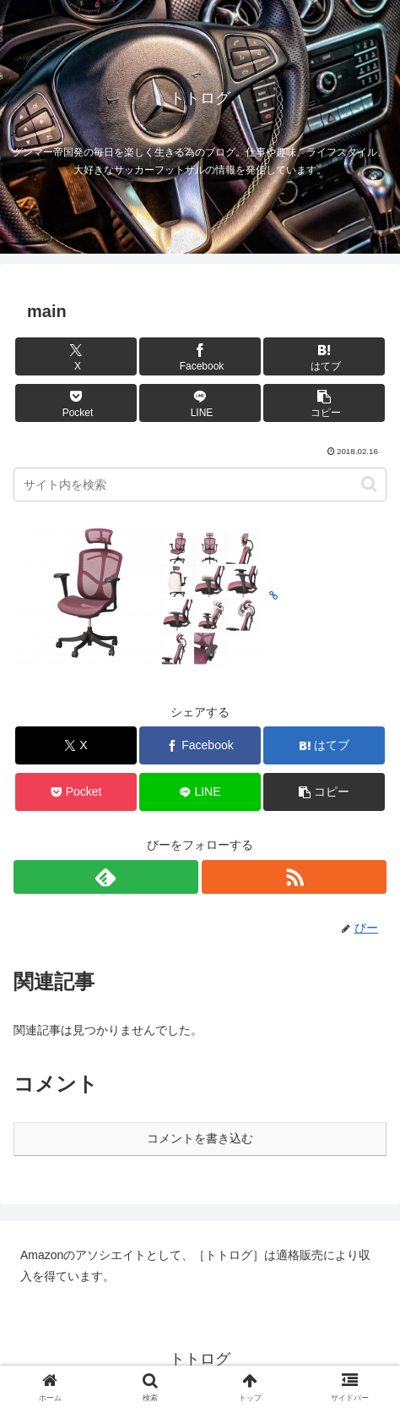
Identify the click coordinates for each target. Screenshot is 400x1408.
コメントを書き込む (200, 1138)
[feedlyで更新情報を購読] (106, 877)
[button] (324, 403)
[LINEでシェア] (200, 403)
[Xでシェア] (76, 356)
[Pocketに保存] (76, 403)
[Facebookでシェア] (200, 356)
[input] (200, 484)
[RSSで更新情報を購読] (294, 877)
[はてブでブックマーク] (324, 356)
